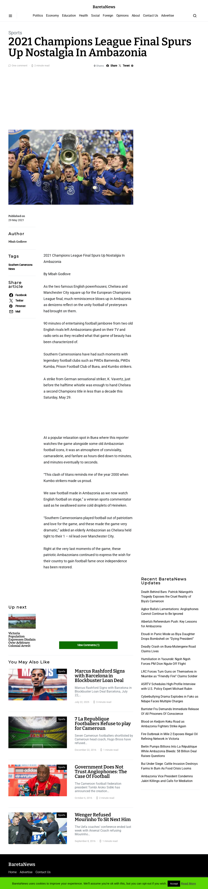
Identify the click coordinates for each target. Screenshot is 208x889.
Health (83, 15)
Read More (188, 883)
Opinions (122, 15)
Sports (15, 33)
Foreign (108, 15)
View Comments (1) (88, 645)
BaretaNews (104, 6)
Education (69, 15)
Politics (38, 15)
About (136, 15)
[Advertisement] (104, 97)
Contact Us (150, 15)
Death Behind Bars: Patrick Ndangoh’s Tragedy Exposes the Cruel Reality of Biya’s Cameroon (167, 596)
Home (12, 872)
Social (95, 15)
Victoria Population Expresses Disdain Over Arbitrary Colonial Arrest (22, 639)
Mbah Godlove (17, 241)
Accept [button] (174, 883)
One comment (19, 65)
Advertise (167, 15)
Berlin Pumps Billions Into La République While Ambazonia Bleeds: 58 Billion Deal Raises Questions (169, 751)
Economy (52, 15)
